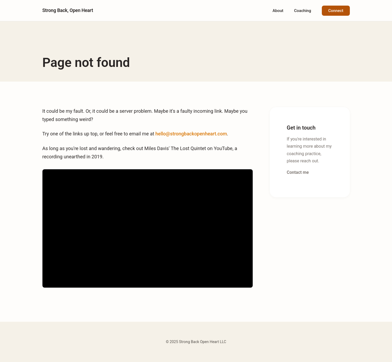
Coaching (302, 10)
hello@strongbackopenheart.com (191, 133)
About (277, 10)
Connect (335, 10)
